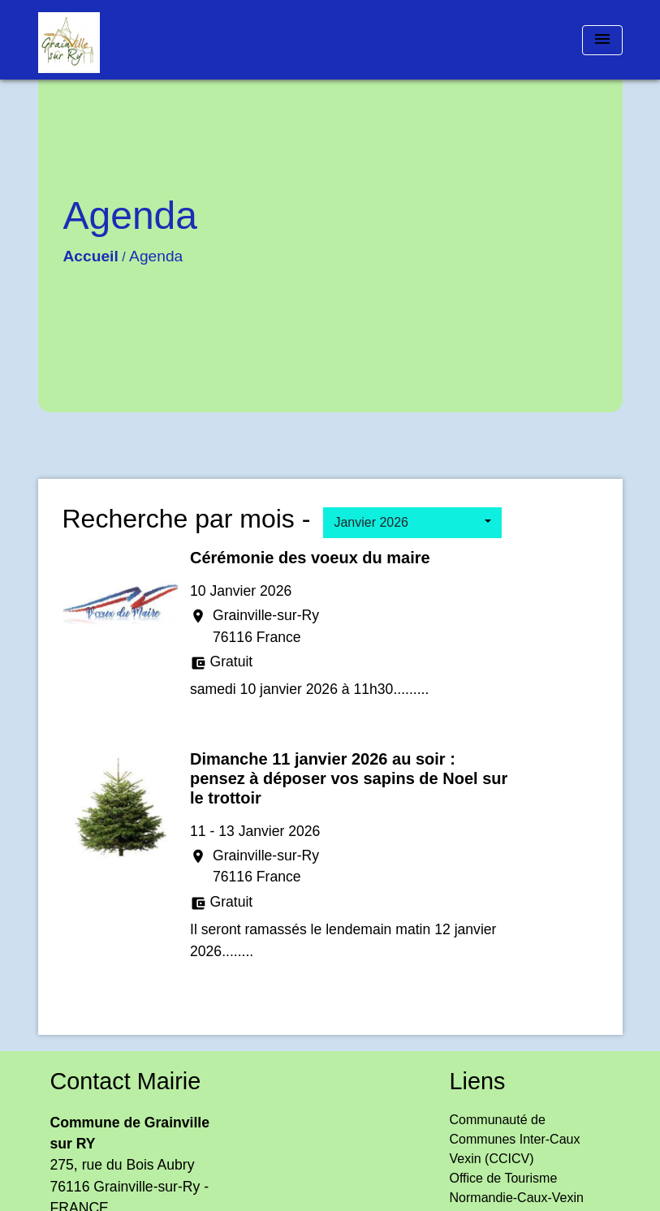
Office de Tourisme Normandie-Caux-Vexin (517, 1188)
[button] (412, 522)
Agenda (156, 256)
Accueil (91, 256)
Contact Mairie (125, 1081)
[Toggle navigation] (602, 40)
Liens (478, 1081)
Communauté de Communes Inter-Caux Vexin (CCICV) (515, 1139)
